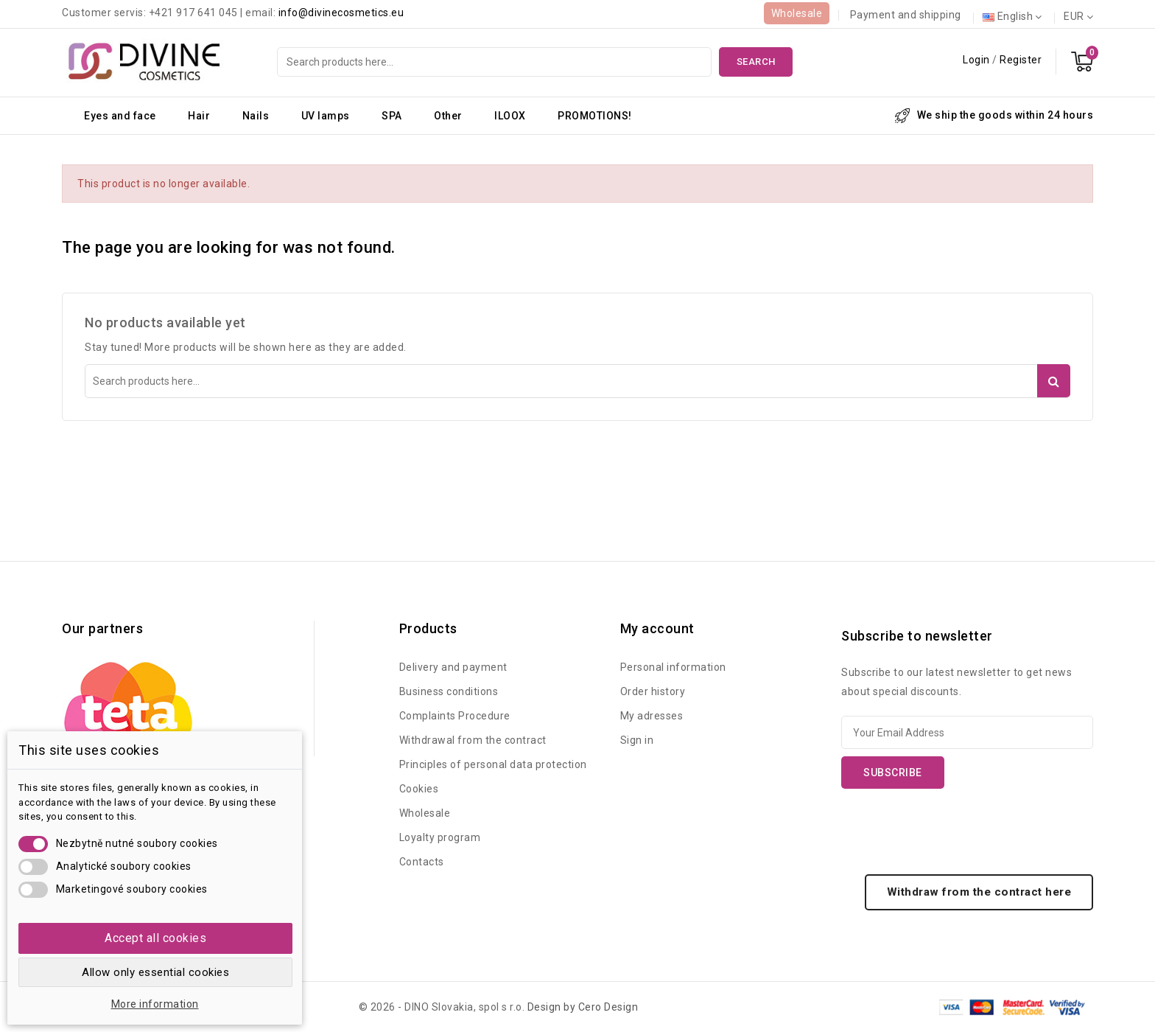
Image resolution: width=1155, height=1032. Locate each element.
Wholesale (797, 13)
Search (756, 61)
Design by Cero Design (583, 1007)
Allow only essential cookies (155, 972)
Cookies (419, 789)
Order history (653, 691)
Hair (199, 116)
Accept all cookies (155, 938)
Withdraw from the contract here (979, 892)
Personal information (673, 667)
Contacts (421, 862)
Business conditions (449, 691)
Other (448, 116)
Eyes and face (120, 116)
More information (155, 1004)
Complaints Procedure (454, 716)
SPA (392, 116)
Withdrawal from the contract (473, 740)
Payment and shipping (905, 15)
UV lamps (325, 116)
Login (977, 60)
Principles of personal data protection (493, 764)
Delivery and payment (453, 667)
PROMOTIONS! (595, 116)
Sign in (637, 740)
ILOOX (510, 116)
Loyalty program (440, 837)
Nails (256, 116)
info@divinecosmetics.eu (341, 12)
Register (1021, 60)
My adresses (652, 716)
